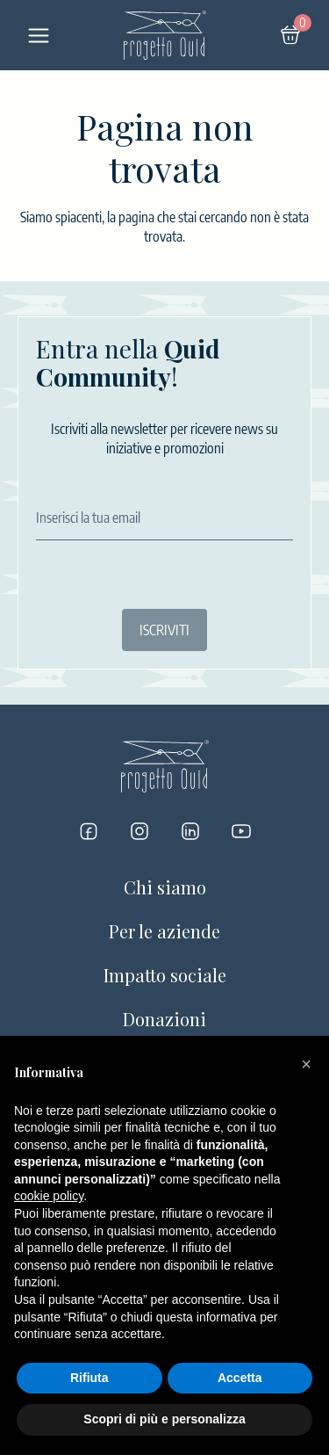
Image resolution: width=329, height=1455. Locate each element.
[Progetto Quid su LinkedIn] (190, 831)
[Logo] (165, 35)
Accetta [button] (240, 1378)
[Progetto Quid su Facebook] (89, 831)
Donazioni (164, 1019)
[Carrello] (290, 35)
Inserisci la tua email (88, 517)
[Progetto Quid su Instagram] (139, 831)
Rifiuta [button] (89, 1378)
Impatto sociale (165, 975)
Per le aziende (164, 931)
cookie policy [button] (48, 1196)
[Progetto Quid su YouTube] (241, 831)
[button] (306, 1064)
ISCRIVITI (164, 630)
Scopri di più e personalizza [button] (164, 1419)
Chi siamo (165, 887)
